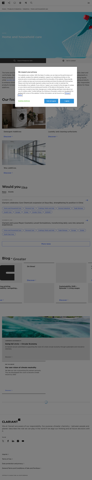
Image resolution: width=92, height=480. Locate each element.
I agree (67, 101)
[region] (46, 87)
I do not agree (51, 101)
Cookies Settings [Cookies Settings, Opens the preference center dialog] (24, 101)
